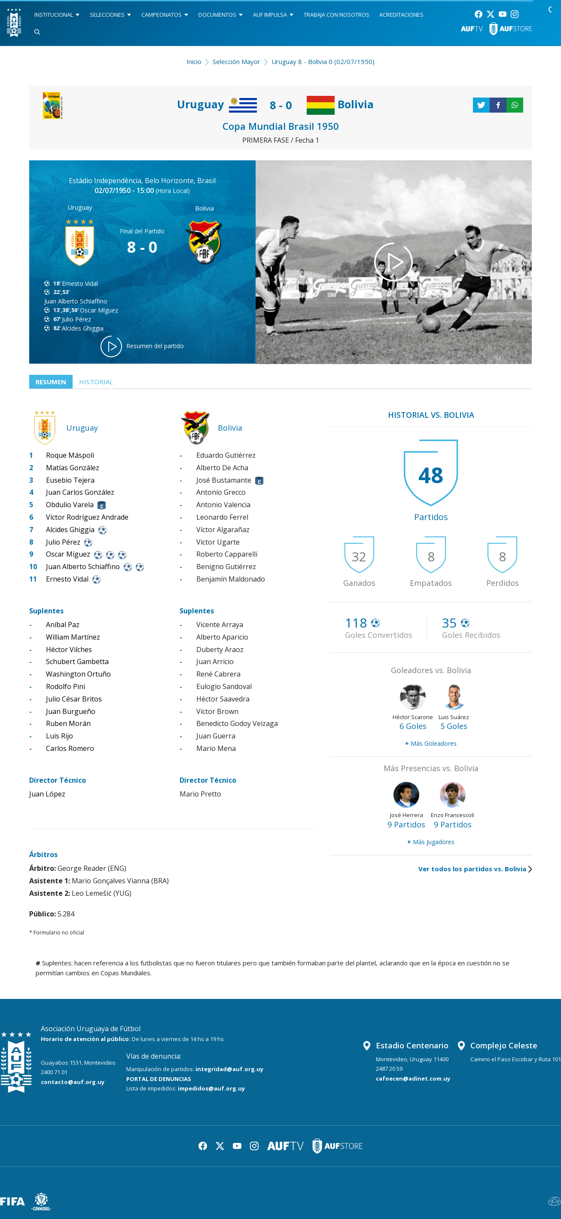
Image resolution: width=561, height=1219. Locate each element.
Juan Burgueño (70, 711)
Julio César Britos (74, 699)
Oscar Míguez (99, 310)
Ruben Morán (68, 723)
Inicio (193, 61)
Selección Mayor (236, 61)
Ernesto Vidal (80, 283)
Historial (96, 381)
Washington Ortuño (78, 674)
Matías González (72, 467)
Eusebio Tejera (70, 480)
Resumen (51, 381)
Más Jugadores (430, 842)
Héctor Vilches (69, 649)
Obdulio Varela (70, 504)
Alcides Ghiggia (83, 328)
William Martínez (73, 637)
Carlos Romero (70, 748)
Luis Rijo (59, 736)
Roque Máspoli (70, 455)
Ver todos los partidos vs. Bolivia (475, 868)
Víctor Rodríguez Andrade (87, 517)
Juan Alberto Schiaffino (75, 301)
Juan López (47, 794)
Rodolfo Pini (65, 686)
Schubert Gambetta (77, 661)
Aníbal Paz (62, 624)
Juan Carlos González (80, 492)
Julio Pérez (76, 319)
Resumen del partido (142, 346)
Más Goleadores (431, 743)
